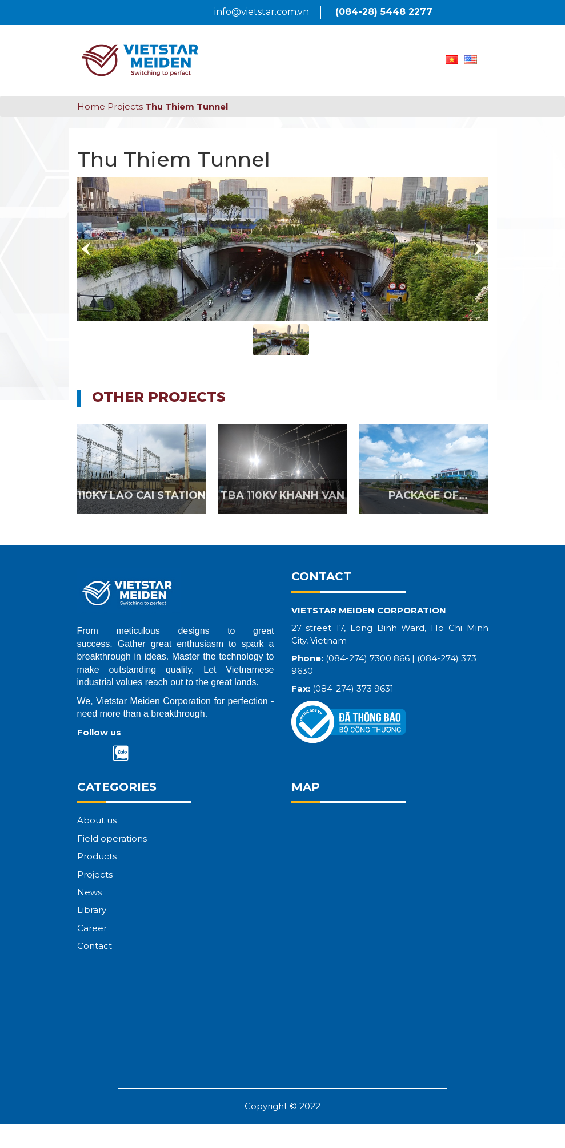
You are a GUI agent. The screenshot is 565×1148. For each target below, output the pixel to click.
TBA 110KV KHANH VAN (282, 495)
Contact (94, 945)
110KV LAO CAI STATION (141, 495)
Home (91, 106)
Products (97, 856)
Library (91, 909)
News (89, 892)
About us (97, 820)
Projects (125, 106)
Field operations (112, 838)
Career (92, 928)
